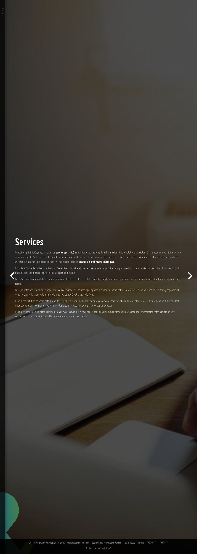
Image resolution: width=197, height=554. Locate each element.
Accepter (151, 543)
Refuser (164, 543)
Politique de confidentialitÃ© (98, 548)
